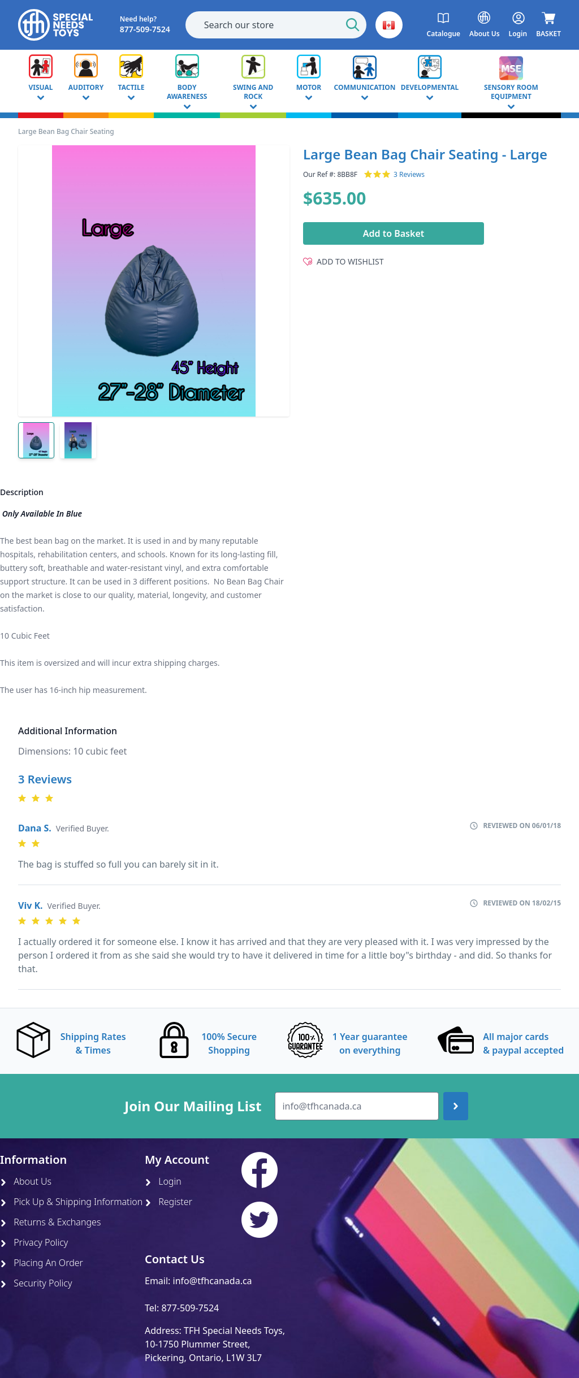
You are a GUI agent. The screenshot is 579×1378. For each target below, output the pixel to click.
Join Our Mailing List (192, 1106)
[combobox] (275, 24)
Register (168, 1201)
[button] (389, 24)
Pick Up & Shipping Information (71, 1201)
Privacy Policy (34, 1242)
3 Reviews (409, 174)
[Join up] (455, 1106)
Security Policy (36, 1283)
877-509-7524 (190, 1308)
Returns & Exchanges (50, 1222)
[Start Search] (353, 24)
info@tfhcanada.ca (212, 1281)
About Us (25, 1181)
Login (163, 1181)
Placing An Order (41, 1262)
